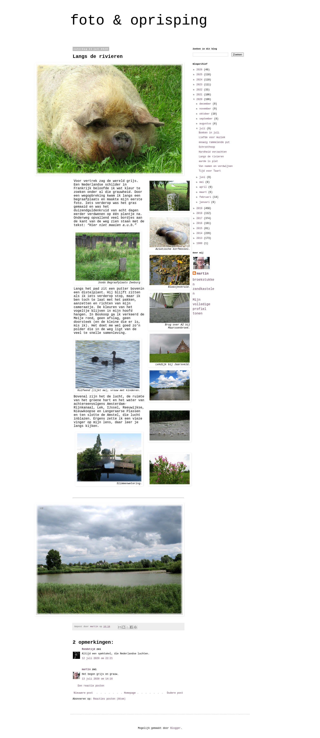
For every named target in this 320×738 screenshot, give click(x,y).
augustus (206, 123)
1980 (200, 243)
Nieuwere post (83, 693)
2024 (200, 79)
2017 (200, 218)
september (206, 118)
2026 (200, 69)
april (203, 187)
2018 (200, 213)
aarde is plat (208, 161)
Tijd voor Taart (210, 171)
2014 (200, 233)
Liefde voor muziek (212, 137)
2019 (200, 208)
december (206, 103)
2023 (200, 84)
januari (205, 202)
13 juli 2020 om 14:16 (97, 678)
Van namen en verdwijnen (216, 166)
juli (203, 128)
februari (206, 197)
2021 (200, 94)
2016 (200, 223)
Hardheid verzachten (213, 152)
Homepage (130, 693)
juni (203, 177)
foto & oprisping (138, 21)
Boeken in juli (209, 132)
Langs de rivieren (211, 156)
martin (86, 669)
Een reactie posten (91, 685)
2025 (200, 74)
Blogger (175, 728)
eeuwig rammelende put (214, 142)
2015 (200, 228)
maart (203, 192)
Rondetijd (88, 649)
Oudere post (175, 693)
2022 (200, 89)
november (206, 108)
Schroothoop (207, 147)
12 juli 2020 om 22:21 (97, 658)
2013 (200, 238)
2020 (200, 99)
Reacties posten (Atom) (109, 699)
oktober (205, 113)
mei (202, 182)
